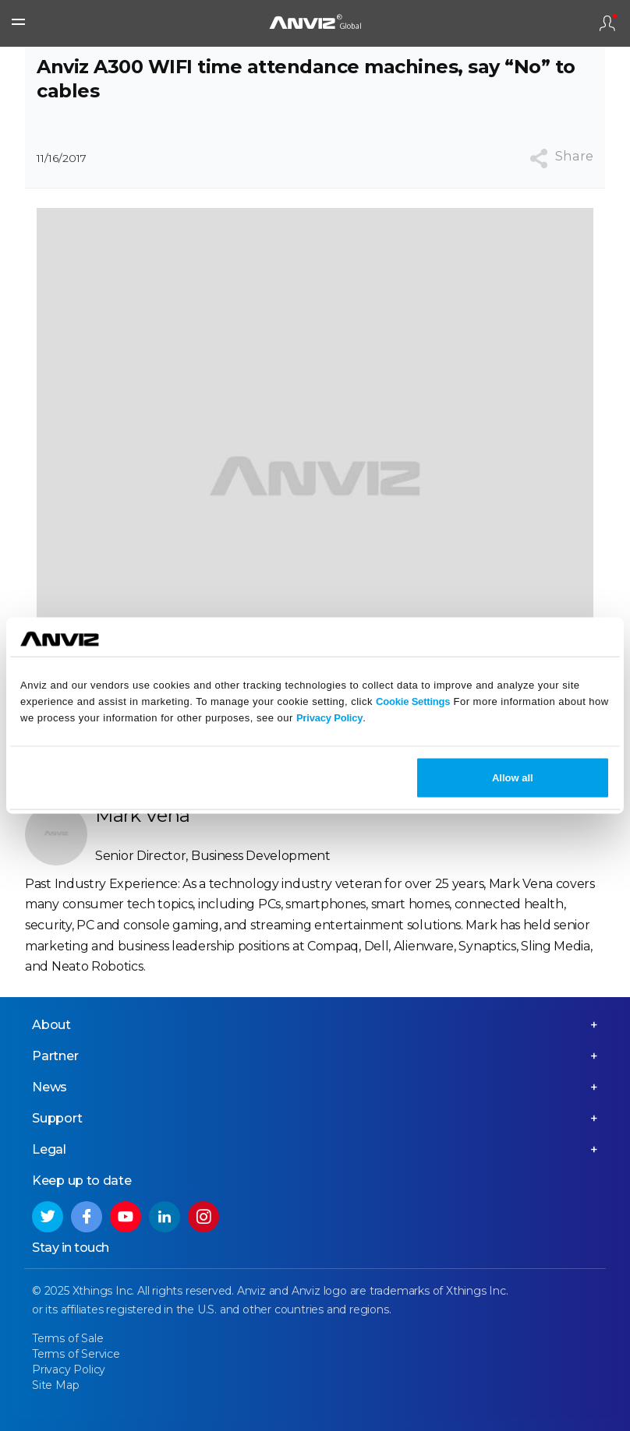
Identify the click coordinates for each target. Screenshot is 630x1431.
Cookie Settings (413, 701)
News (49, 1087)
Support (57, 1118)
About (51, 1024)
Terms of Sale (67, 1338)
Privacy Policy (329, 717)
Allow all (512, 778)
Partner (55, 1056)
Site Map (55, 1385)
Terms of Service (76, 1354)
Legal (49, 1149)
